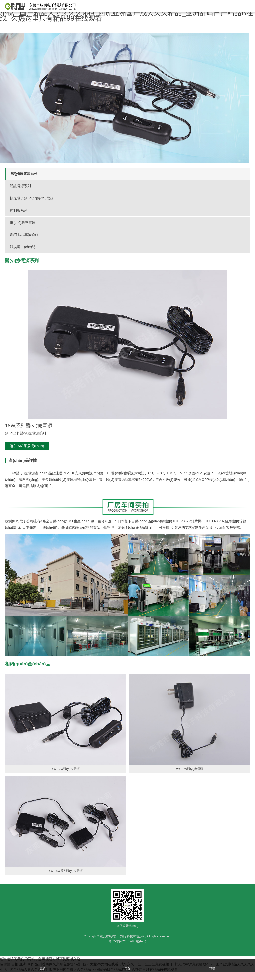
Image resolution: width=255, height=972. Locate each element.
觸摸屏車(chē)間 (22, 247)
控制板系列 (18, 210)
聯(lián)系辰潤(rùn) (27, 446)
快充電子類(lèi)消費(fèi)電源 (31, 198)
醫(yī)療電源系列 (24, 174)
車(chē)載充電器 (22, 223)
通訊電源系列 (20, 186)
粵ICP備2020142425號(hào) (127, 941)
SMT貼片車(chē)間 (24, 235)
